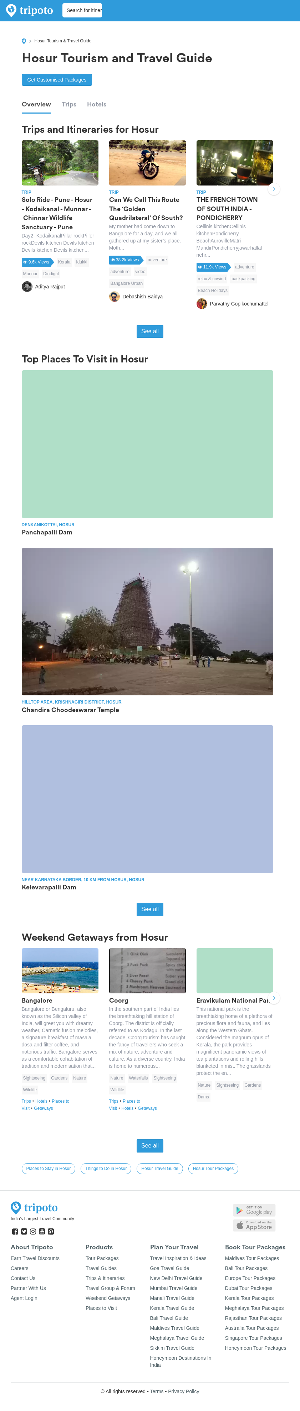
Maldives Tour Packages (252, 1258)
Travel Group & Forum (110, 1288)
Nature (79, 1078)
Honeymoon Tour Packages (255, 1348)
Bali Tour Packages (246, 1268)
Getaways (43, 1108)
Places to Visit (101, 1308)
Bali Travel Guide (169, 1318)
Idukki (81, 262)
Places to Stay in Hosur (48, 1168)
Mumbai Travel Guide (174, 1288)
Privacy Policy (183, 1391)
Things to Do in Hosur (106, 1168)
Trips (69, 104)
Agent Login (24, 1298)
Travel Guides (101, 1268)
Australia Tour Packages (252, 1328)
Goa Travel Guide (169, 1268)
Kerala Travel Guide (172, 1308)
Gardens (59, 1078)
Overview (36, 104)
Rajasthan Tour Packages (253, 1318)
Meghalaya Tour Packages (254, 1308)
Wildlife (30, 1089)
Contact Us (23, 1278)
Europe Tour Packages (250, 1278)
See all (150, 331)
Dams (203, 1096)
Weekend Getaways (108, 1298)
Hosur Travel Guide (159, 1168)
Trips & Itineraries (105, 1278)
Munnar (30, 273)
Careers (20, 1268)
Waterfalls (138, 1078)
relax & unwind (212, 278)
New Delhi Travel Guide (176, 1278)
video (140, 271)
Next (273, 189)
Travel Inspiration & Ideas (178, 1258)
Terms (156, 1391)
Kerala (64, 262)
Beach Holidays (213, 290)
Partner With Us (28, 1288)
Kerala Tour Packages (249, 1298)
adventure (157, 259)
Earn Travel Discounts (35, 1258)
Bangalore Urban (127, 283)
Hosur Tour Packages (213, 1168)
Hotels (96, 104)
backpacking (243, 278)
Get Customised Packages (57, 80)
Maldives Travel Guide (175, 1328)
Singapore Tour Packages (253, 1338)
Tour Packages (102, 1258)
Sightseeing (34, 1078)
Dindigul (51, 273)
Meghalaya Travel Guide (177, 1338)
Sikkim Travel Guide (172, 1348)
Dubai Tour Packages (249, 1288)
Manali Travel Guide (172, 1298)
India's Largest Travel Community (42, 1218)
